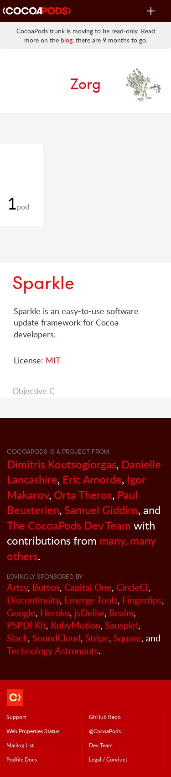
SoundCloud (56, 638)
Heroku (55, 613)
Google (21, 613)
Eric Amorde (92, 479)
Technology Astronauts (52, 651)
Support (16, 716)
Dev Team (101, 745)
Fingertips (142, 600)
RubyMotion (75, 625)
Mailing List (20, 745)
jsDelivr (89, 613)
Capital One (88, 587)
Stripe (97, 638)
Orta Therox (83, 494)
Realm (121, 613)
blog (67, 40)
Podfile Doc (21, 759)
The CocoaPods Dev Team (69, 525)
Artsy (17, 587)
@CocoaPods (105, 731)
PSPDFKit (26, 625)
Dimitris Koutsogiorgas (61, 464)
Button (46, 587)
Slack (17, 638)
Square (127, 638)
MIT (53, 360)
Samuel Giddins (101, 509)
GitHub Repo (105, 716)
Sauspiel (121, 625)
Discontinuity (33, 600)
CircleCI (132, 587)
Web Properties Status (32, 731)
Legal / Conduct (108, 759)
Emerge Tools (91, 600)
